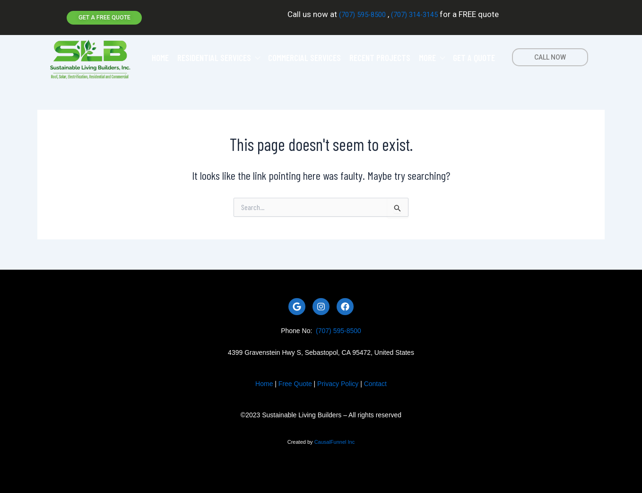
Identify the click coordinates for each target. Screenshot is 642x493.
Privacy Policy (337, 382)
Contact (375, 382)
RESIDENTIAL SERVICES (218, 56)
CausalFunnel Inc (334, 439)
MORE (431, 56)
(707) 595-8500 (357, 13)
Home (264, 382)
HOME (160, 56)
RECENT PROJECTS (379, 56)
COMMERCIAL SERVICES (304, 56)
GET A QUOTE (474, 56)
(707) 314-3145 (419, 13)
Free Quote (295, 382)
